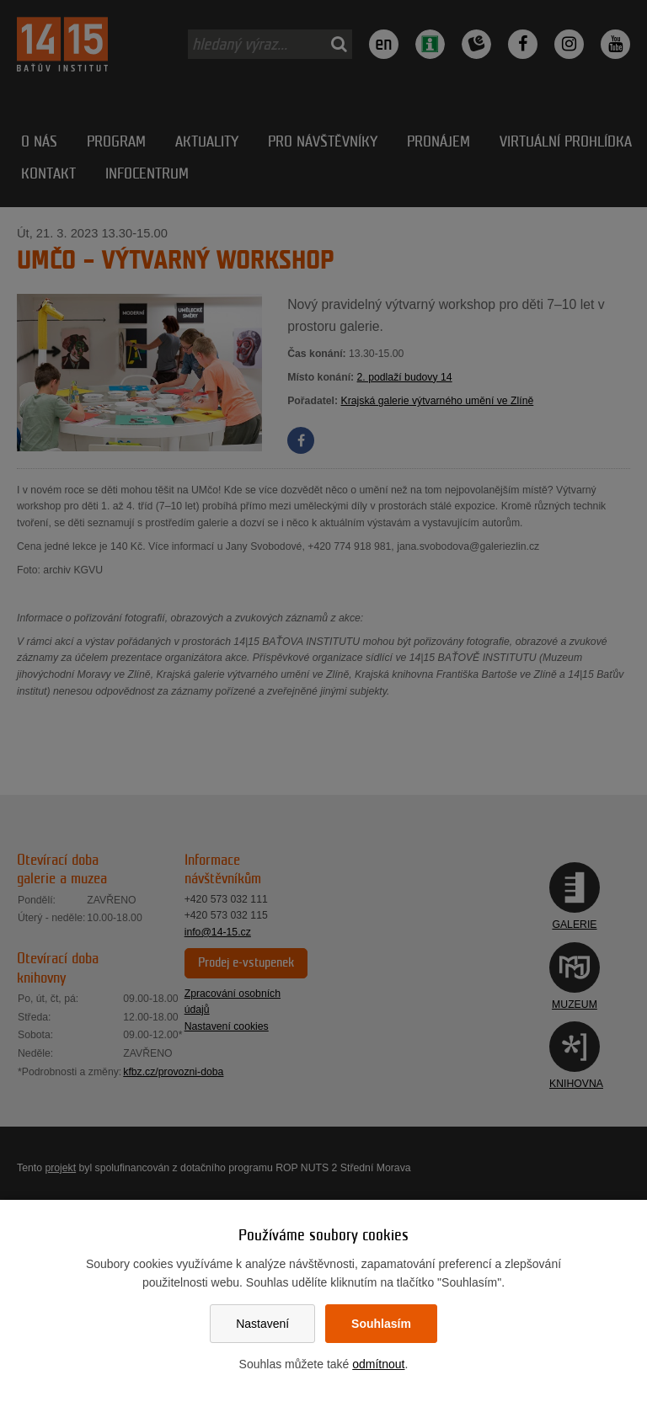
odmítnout (378, 1364)
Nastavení (262, 1323)
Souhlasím (381, 1323)
